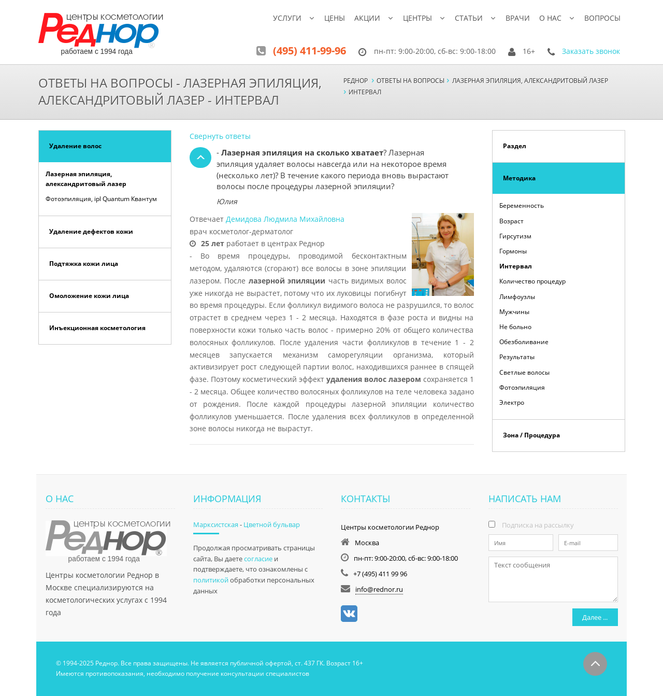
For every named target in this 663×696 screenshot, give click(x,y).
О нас (550, 18)
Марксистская (215, 524)
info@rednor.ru (379, 589)
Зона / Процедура (531, 435)
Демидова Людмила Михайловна (285, 219)
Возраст (511, 221)
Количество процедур (532, 281)
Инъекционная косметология (97, 327)
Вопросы (602, 18)
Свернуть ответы (220, 136)
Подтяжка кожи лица (83, 263)
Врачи (518, 18)
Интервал (515, 266)
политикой (210, 580)
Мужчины (514, 311)
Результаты (517, 356)
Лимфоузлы (517, 296)
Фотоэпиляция (522, 387)
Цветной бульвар (271, 524)
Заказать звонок (591, 51)
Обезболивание (524, 341)
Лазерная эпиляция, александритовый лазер (86, 178)
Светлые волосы (524, 372)
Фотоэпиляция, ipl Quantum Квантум (101, 198)
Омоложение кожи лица (89, 295)
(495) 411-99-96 (309, 51)
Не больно (515, 326)
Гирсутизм (515, 236)
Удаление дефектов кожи (91, 231)
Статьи (469, 18)
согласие (258, 558)
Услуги (287, 18)
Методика (519, 178)
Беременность (521, 205)
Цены (334, 18)
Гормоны (513, 251)
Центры (417, 18)
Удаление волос (75, 145)
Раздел (514, 145)
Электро (511, 402)
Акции (367, 18)
